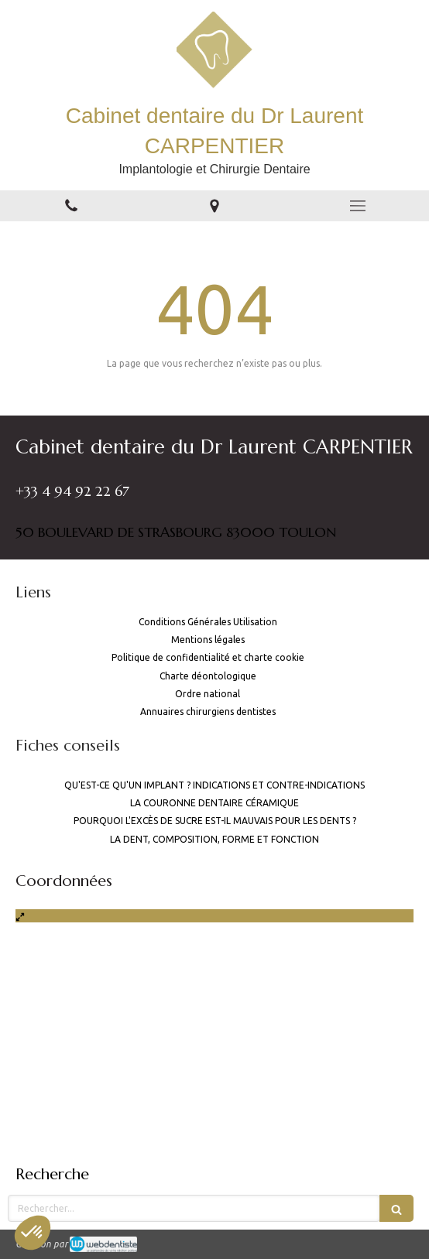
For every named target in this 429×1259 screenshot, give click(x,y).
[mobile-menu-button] (357, 205)
